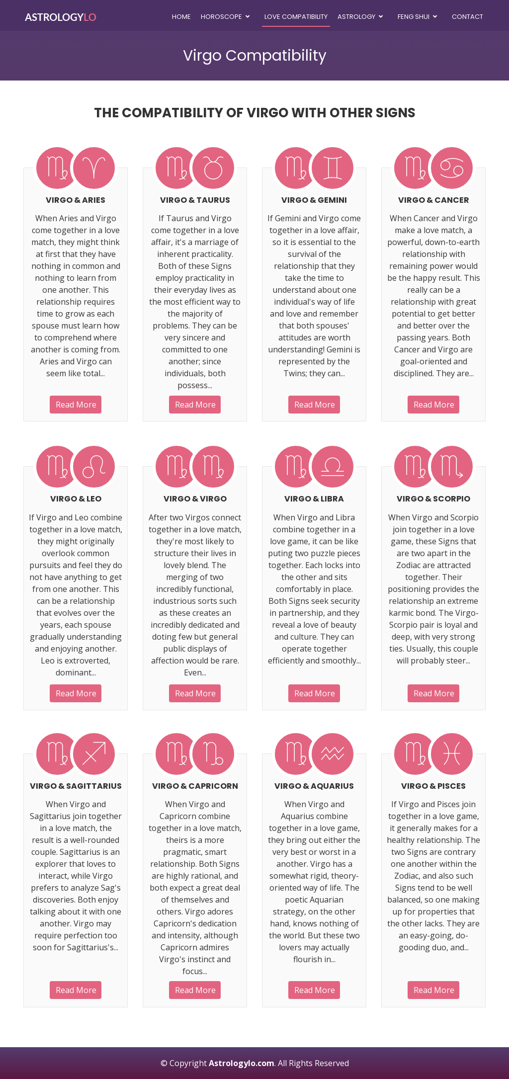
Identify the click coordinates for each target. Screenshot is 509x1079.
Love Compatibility (296, 16)
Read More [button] (76, 404)
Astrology (356, 16)
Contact (467, 16)
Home (181, 16)
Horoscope (221, 16)
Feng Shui (413, 16)
